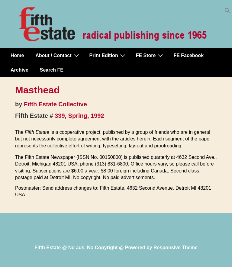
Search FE (51, 69)
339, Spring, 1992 (79, 115)
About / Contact (57, 55)
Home (17, 55)
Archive (19, 69)
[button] (227, 11)
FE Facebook (188, 55)
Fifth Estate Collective (55, 104)
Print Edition (108, 55)
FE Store (150, 55)
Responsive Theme (175, 247)
